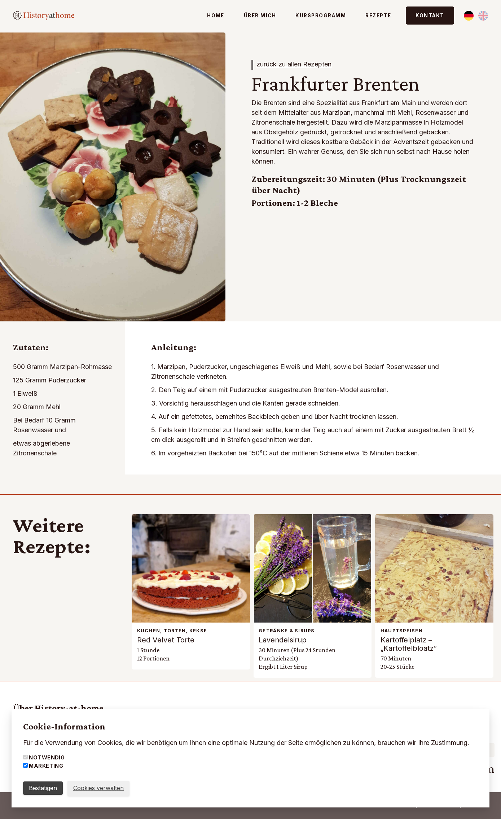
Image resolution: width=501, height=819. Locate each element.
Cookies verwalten (98, 788)
